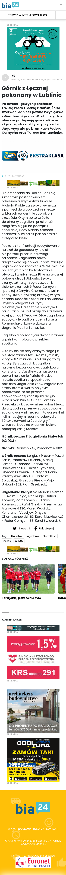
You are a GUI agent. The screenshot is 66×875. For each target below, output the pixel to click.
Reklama (38, 828)
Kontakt (52, 828)
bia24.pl (41, 844)
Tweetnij (21, 528)
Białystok (16, 536)
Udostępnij (44, 528)
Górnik (7, 540)
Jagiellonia (32, 536)
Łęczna (19, 540)
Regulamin (24, 828)
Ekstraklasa (49, 536)
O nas (12, 828)
